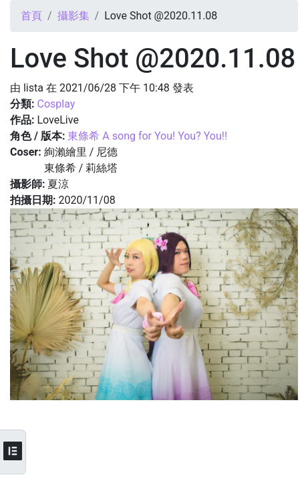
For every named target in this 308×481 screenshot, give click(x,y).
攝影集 (73, 15)
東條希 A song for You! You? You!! (147, 136)
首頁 (31, 15)
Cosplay (56, 104)
